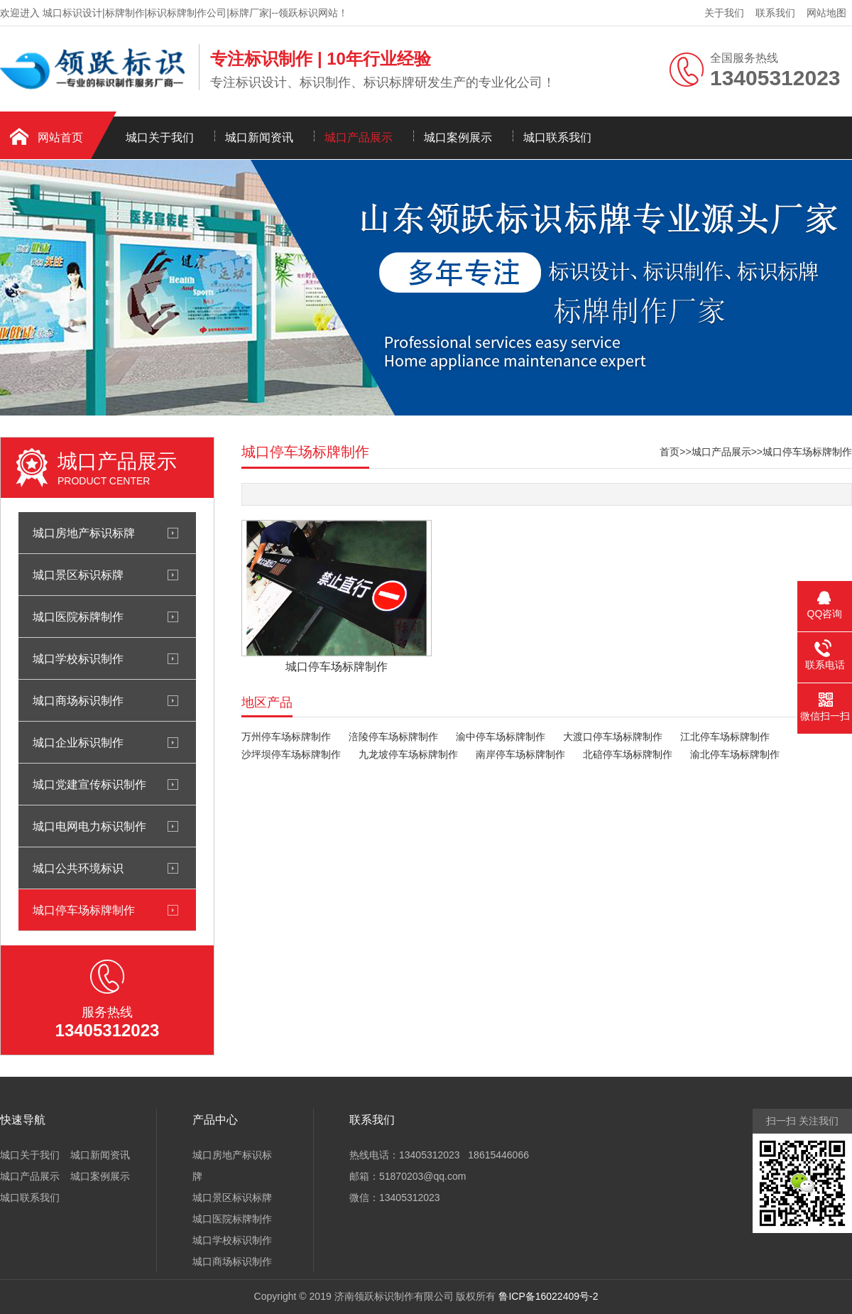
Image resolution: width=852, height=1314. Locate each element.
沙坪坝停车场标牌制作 (291, 754)
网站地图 (826, 12)
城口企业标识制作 (78, 742)
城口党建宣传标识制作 (89, 784)
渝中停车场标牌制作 (500, 736)
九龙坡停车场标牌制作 (408, 754)
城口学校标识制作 (78, 658)
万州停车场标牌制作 (286, 736)
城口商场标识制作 (78, 700)
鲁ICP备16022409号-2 (548, 1296)
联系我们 (775, 12)
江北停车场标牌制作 (725, 736)
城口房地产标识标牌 (84, 532)
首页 (669, 451)
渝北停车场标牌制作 (735, 754)
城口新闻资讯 (259, 137)
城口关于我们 (160, 137)
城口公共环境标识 (78, 868)
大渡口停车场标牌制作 (612, 736)
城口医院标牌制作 (78, 616)
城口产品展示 (358, 137)
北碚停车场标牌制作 (627, 754)
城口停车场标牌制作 (84, 909)
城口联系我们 (557, 137)
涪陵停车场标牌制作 (393, 736)
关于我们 (724, 12)
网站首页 (60, 137)
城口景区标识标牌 (78, 574)
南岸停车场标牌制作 (520, 754)
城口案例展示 (458, 137)
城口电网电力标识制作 (89, 826)
